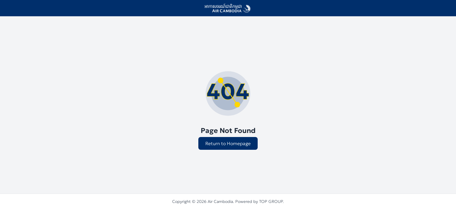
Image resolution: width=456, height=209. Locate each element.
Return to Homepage (228, 143)
